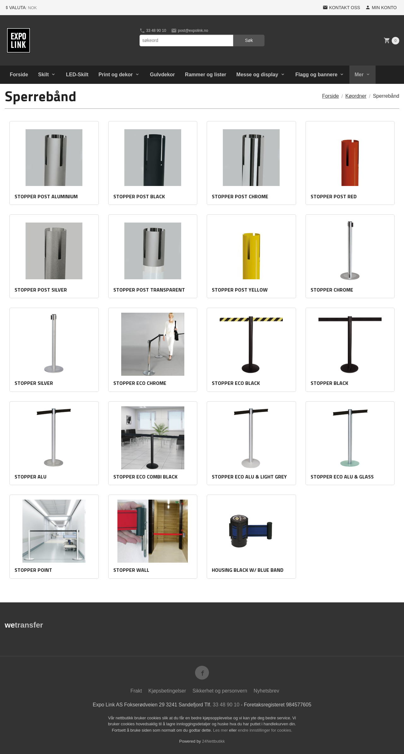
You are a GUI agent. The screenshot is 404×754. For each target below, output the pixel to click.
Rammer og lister (205, 74)
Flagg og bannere (316, 74)
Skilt (43, 74)
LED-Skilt (77, 74)
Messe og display (257, 74)
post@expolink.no (189, 30)
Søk (249, 40)
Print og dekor (115, 74)
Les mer (221, 730)
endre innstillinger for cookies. (265, 730)
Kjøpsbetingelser (167, 690)
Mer (358, 74)
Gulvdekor (162, 74)
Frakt (136, 690)
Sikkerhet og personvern (220, 690)
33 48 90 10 (153, 30)
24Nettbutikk (213, 741)
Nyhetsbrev (266, 690)
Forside (19, 74)
